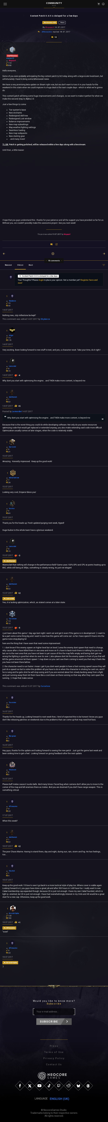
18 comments (54, 260)
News (62, 22)
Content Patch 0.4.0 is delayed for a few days (38, 276)
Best (31, 265)
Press (54, 1046)
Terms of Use (54, 1052)
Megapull (49, 27)
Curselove (45, 686)
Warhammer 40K (50, 22)
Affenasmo (47, 32)
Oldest (20, 265)
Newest (8, 265)
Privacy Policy (54, 1058)
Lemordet (17, 411)
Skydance (45, 319)
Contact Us (54, 1064)
